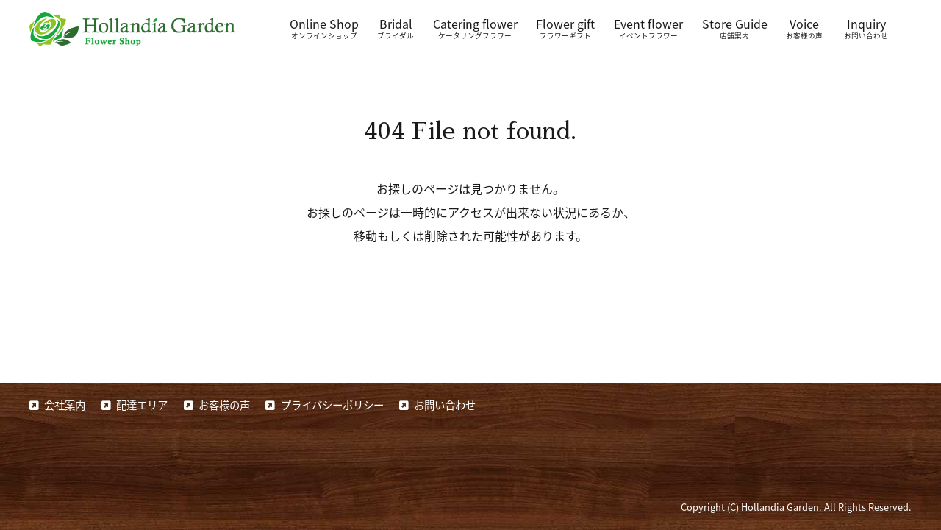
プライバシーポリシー (332, 405)
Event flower (648, 28)
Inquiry (866, 28)
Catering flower (475, 28)
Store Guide (735, 28)
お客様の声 (224, 405)
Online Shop (324, 28)
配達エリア (142, 405)
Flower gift (565, 28)
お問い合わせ (445, 405)
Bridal (395, 28)
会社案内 (64, 405)
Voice (804, 28)
